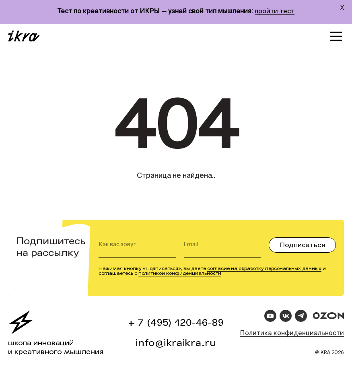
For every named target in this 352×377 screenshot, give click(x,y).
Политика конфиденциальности (292, 333)
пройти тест (274, 11)
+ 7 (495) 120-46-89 (176, 323)
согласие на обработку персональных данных (264, 268)
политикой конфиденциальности (179, 273)
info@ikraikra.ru (176, 343)
